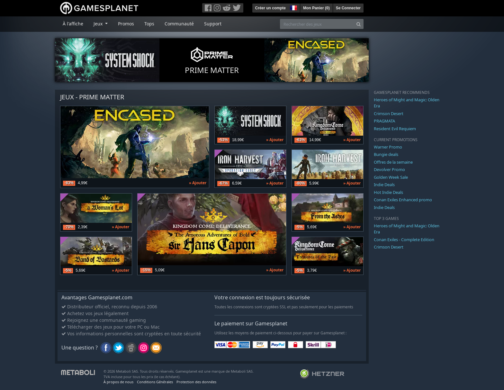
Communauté (179, 24)
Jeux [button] (99, 24)
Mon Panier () (316, 8)
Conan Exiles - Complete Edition (404, 239)
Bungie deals (386, 154)
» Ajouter (197, 183)
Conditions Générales (155, 381)
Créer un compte (270, 8)
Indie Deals (384, 184)
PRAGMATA (384, 121)
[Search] (359, 24)
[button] (293, 7)
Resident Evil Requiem (395, 129)
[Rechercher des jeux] (317, 24)
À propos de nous (118, 381)
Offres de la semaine (393, 162)
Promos (126, 24)
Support (212, 24)
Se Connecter (348, 8)
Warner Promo (388, 147)
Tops (149, 24)
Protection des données (196, 381)
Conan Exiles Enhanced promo (403, 200)
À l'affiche (73, 24)
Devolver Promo (389, 169)
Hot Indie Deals (388, 192)
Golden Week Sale (391, 177)
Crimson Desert (388, 113)
